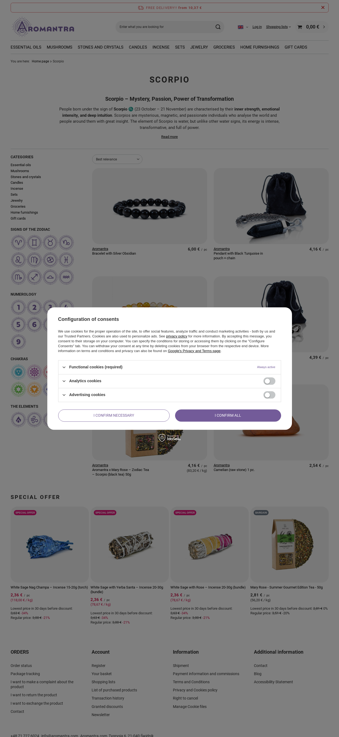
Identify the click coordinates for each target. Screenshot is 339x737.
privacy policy (176, 336)
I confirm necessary (114, 415)
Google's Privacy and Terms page (194, 351)
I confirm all (228, 415)
